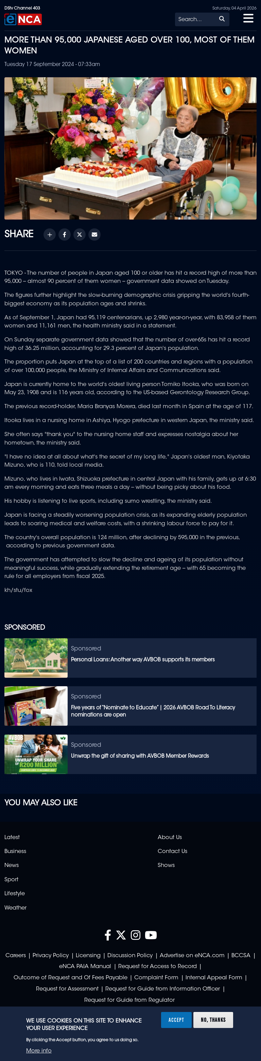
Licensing (88, 956)
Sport (11, 880)
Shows (166, 865)
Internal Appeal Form (214, 978)
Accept (176, 1019)
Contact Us (172, 851)
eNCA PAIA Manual (85, 966)
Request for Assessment (67, 989)
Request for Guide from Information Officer (162, 989)
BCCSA (240, 956)
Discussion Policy (130, 956)
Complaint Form (156, 978)
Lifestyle (14, 894)
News (11, 865)
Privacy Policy (51, 956)
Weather (15, 908)
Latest (12, 837)
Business (15, 851)
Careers (15, 956)
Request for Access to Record (157, 966)
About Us (170, 837)
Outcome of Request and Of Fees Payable (70, 978)
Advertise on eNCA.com (192, 956)
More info (39, 1051)
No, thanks (213, 1019)
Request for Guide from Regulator (129, 1000)
